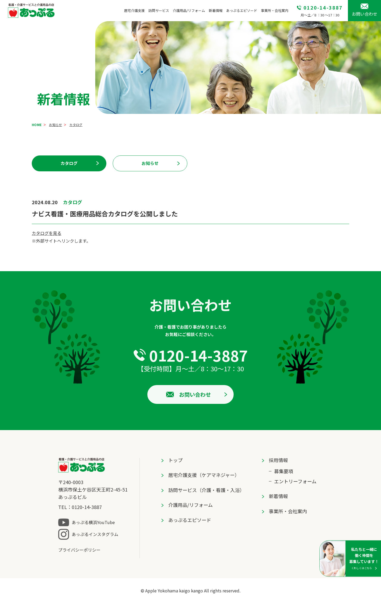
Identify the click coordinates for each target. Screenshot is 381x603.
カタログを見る (46, 233)
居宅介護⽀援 (134, 10)
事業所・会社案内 (274, 10)
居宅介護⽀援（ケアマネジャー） (203, 474)
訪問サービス (158, 10)
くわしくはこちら (361, 568)
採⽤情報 (278, 460)
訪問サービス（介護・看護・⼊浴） (206, 489)
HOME (37, 124)
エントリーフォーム (295, 481)
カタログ (69, 163)
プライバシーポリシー (79, 550)
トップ (175, 460)
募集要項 (283, 471)
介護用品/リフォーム (189, 10)
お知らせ (55, 124)
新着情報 (216, 10)
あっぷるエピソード (241, 10)
